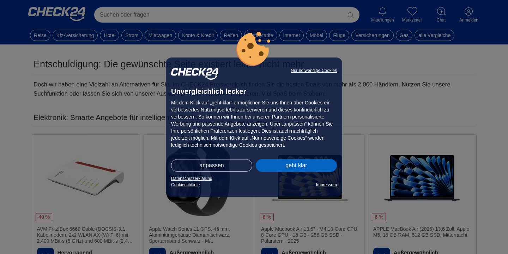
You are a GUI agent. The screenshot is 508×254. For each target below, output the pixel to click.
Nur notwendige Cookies (314, 70)
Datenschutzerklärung (191, 178)
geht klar (296, 165)
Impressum (326, 184)
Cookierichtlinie (185, 184)
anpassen (211, 165)
